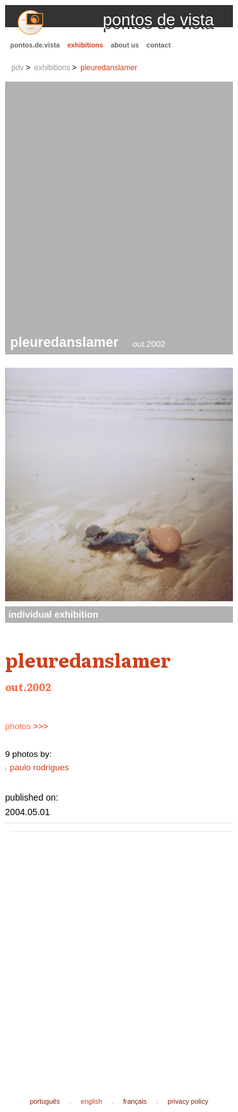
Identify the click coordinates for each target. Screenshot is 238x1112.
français (135, 1101)
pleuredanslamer (109, 67)
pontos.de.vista (35, 45)
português (45, 1101)
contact (159, 45)
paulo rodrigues (39, 767)
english (91, 1101)
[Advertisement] (119, 209)
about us (124, 45)
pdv (17, 67)
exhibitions (85, 45)
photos (26, 726)
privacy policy (188, 1101)
